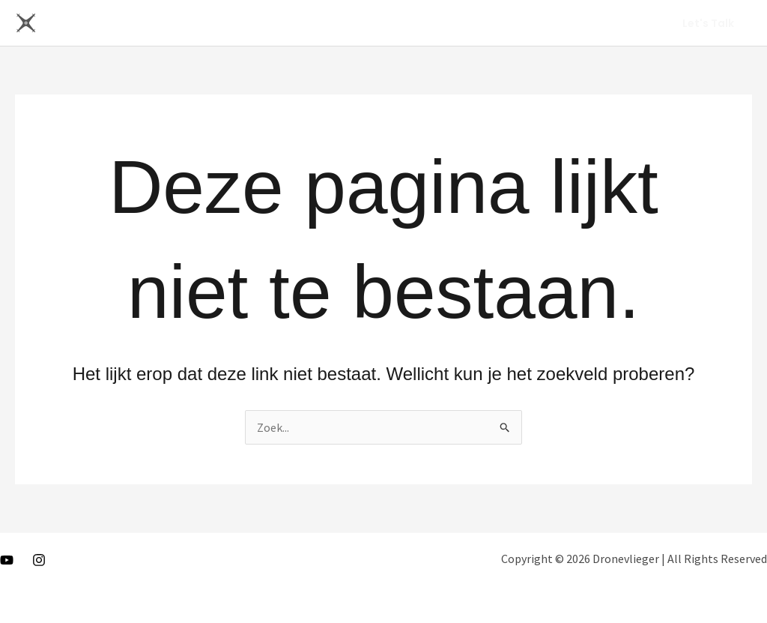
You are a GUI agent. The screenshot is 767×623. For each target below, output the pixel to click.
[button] (708, 23)
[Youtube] (6, 560)
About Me (613, 23)
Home (549, 23)
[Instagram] (39, 560)
